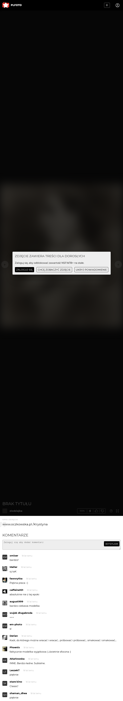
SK (4, 684)
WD (5, 615)
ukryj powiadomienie (91, 269)
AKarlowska (17, 660)
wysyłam (111, 543)
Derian (14, 637)
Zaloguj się (24, 269)
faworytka (16, 579)
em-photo (16, 625)
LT (5, 673)
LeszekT (15, 671)
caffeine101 (16, 591)
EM (5, 627)
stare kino (16, 683)
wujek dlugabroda (21, 614)
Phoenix (15, 648)
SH (5, 696)
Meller (13, 568)
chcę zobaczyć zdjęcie (54, 269)
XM (5, 558)
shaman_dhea (18, 694)
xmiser (14, 557)
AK (5, 661)
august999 (16, 602)
